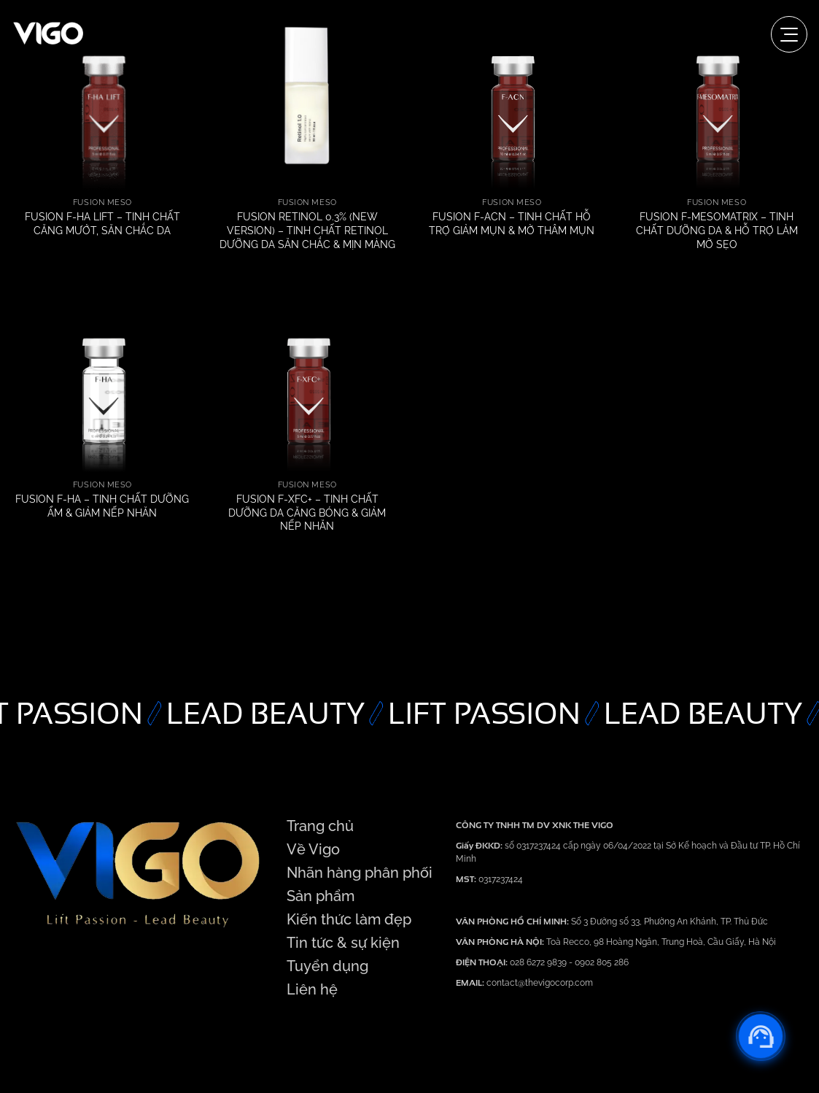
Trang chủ (320, 826)
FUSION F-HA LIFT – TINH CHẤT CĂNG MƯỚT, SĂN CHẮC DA (102, 223)
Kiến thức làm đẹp (349, 919)
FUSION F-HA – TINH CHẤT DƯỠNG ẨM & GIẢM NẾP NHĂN (102, 506)
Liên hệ (312, 989)
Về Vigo (313, 849)
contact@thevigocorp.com (538, 983)
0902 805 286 (602, 962)
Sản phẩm (320, 896)
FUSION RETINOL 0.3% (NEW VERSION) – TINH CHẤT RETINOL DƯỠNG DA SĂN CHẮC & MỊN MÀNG (307, 230)
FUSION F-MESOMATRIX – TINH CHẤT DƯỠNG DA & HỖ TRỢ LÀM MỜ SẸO (717, 230)
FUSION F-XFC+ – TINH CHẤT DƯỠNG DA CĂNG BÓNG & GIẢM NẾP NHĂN (307, 512)
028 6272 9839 (539, 962)
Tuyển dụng (327, 966)
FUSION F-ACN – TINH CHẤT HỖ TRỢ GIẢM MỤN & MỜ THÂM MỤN (511, 223)
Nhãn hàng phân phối (359, 872)
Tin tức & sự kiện (343, 942)
